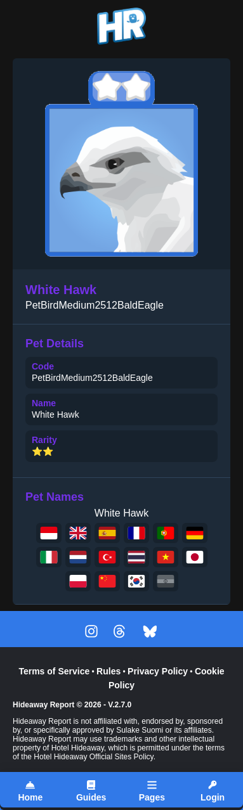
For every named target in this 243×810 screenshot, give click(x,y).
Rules (108, 671)
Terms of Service (53, 671)
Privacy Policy (158, 671)
